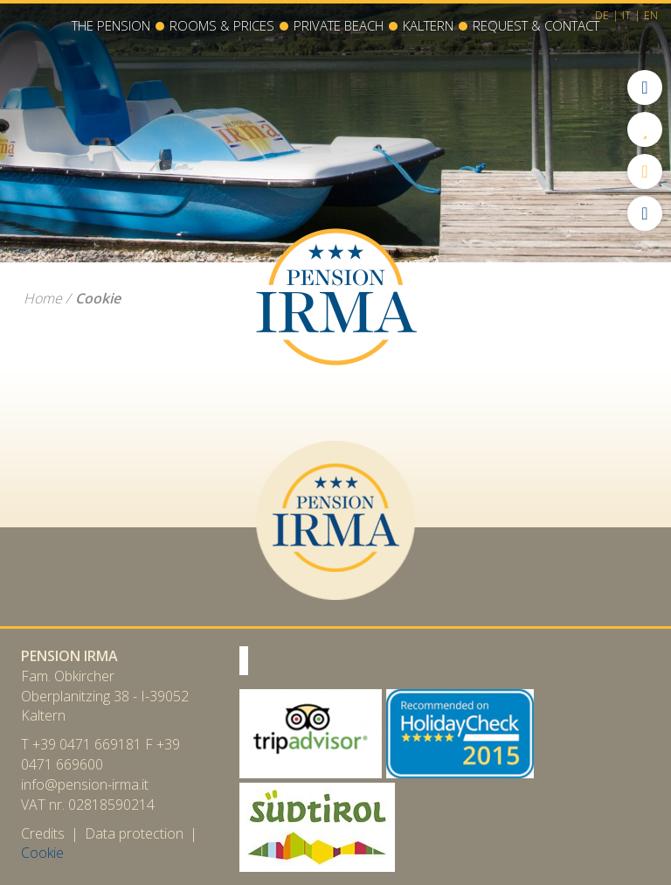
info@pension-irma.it (85, 784)
